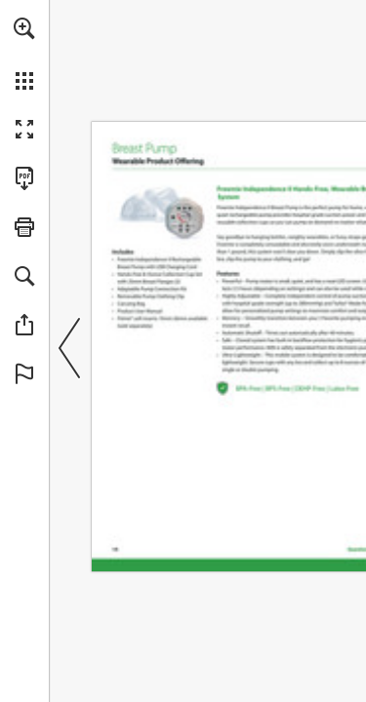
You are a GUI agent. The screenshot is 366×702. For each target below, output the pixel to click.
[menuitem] (24, 54)
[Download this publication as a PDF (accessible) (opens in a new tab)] (24, 178)
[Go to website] (161, 210)
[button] (24, 28)
